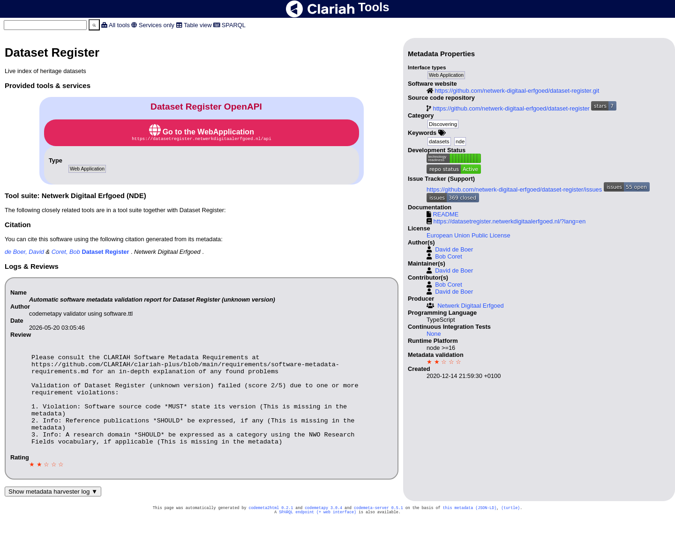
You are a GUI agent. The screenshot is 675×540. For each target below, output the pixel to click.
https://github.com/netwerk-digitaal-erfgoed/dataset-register (511, 108)
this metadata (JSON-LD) (469, 527)
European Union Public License (468, 235)
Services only (156, 25)
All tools (119, 25)
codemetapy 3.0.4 (323, 527)
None (434, 333)
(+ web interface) (336, 532)
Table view (198, 25)
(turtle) (510, 527)
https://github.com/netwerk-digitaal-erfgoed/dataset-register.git (517, 90)
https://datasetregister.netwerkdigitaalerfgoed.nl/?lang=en (510, 221)
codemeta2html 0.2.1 (270, 527)
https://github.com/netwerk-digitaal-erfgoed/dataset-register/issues (514, 189)
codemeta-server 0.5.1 (378, 527)
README (446, 214)
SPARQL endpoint (296, 532)
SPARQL (234, 25)
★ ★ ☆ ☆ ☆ (444, 361)
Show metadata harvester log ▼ (53, 510)
